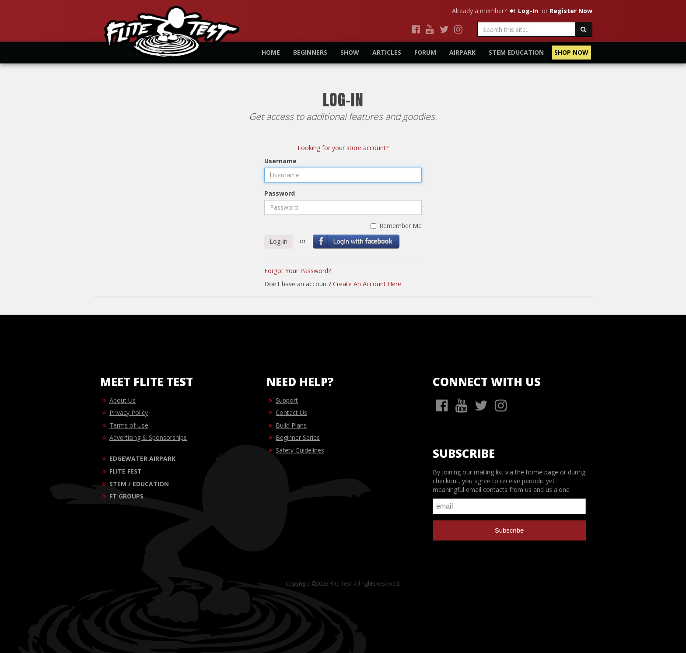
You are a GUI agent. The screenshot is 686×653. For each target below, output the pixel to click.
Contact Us (291, 412)
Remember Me (396, 225)
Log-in (278, 241)
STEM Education (516, 52)
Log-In (523, 11)
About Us (122, 400)
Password (279, 193)
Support (287, 400)
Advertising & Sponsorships (148, 437)
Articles (386, 52)
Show (349, 52)
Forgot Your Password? (297, 271)
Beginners (310, 52)
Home (271, 52)
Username (280, 161)
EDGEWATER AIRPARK (142, 458)
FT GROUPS (126, 496)
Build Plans (291, 425)
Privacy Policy (128, 412)
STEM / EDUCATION (139, 484)
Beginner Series (298, 437)
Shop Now (571, 52)
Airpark (462, 52)
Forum (425, 52)
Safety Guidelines (300, 450)
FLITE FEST (125, 471)
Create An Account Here (367, 284)
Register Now (571, 11)
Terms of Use (128, 425)
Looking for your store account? (343, 148)
